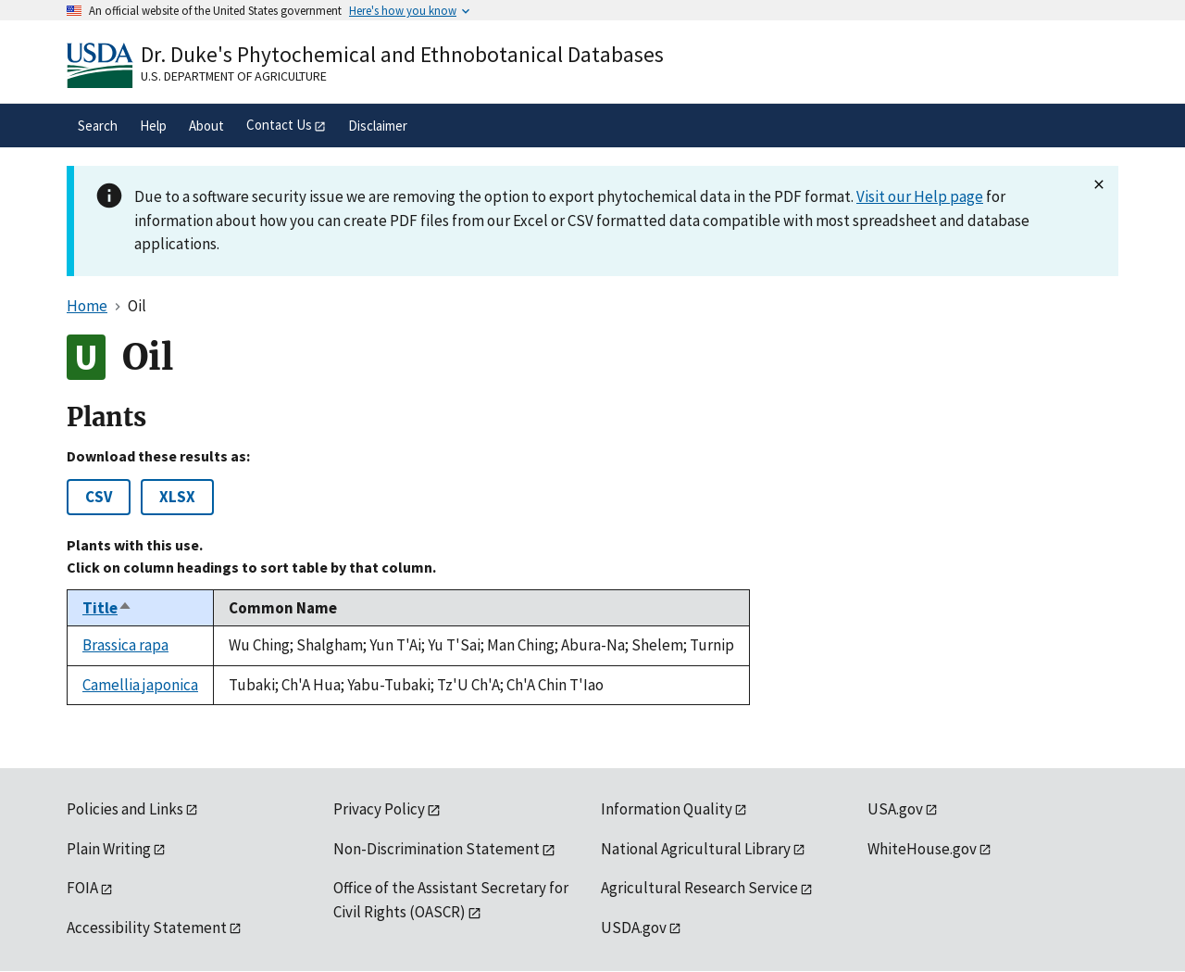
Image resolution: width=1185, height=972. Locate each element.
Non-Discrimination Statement (436, 849)
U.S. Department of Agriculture (234, 76)
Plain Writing (109, 849)
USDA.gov (634, 927)
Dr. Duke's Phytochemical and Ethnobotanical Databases (402, 54)
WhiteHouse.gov (922, 849)
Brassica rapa (125, 645)
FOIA (82, 887)
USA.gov (895, 809)
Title (107, 608)
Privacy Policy (379, 809)
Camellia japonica (140, 685)
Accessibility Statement (147, 927)
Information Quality (666, 809)
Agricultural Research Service (699, 887)
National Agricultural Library (696, 849)
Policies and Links (125, 809)
